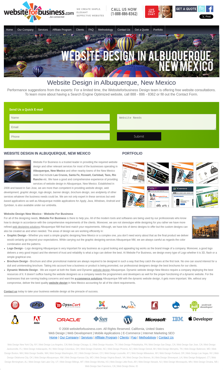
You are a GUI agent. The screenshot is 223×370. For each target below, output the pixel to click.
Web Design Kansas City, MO (79, 357)
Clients (80, 29)
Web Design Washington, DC (64, 353)
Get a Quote (142, 29)
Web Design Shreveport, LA (168, 357)
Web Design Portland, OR (172, 353)
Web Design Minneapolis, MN (178, 362)
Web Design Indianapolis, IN (37, 349)
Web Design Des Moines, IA (140, 357)
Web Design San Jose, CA (189, 344)
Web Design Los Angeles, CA (53, 344)
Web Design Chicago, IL (80, 344)
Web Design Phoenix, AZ (120, 349)
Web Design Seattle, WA (36, 353)
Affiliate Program (62, 29)
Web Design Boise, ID (127, 366)
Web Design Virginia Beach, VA (110, 357)
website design (101, 269)
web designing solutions (26, 226)
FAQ (91, 29)
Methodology (105, 29)
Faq (133, 337)
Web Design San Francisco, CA (100, 366)
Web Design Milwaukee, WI (145, 353)
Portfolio (158, 29)
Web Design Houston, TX (105, 344)
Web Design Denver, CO (91, 353)
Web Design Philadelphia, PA (133, 344)
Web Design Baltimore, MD (197, 349)
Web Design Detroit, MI (144, 349)
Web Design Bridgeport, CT (197, 357)
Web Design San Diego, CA (162, 344)
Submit (139, 136)
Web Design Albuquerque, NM (48, 357)
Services (43, 29)
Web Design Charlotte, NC (93, 349)
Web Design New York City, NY (22, 344)
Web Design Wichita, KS (96, 362)
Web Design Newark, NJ (150, 362)
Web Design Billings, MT (72, 362)
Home (9, 29)
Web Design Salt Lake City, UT (43, 362)
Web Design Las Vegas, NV (199, 353)
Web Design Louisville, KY (117, 353)
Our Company (25, 29)
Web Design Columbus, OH (66, 349)
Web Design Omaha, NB (205, 362)
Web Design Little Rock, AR (123, 362)
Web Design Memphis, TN (169, 349)
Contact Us (124, 29)
